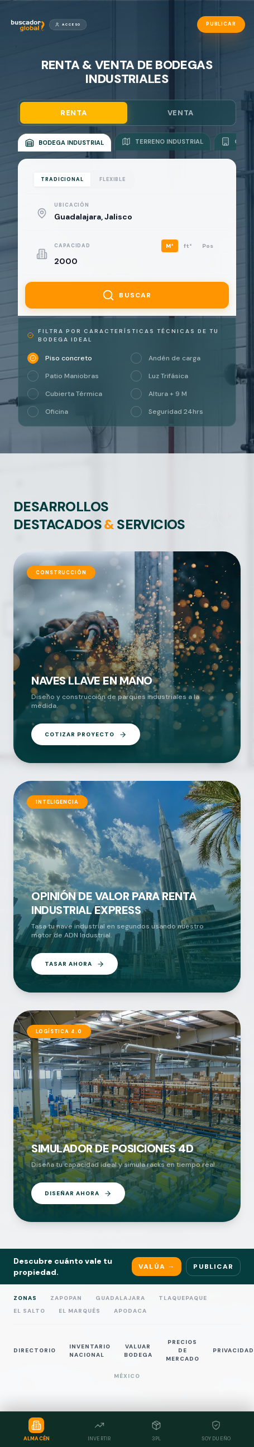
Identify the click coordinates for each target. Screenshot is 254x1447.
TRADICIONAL (62, 179)
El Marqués (79, 1310)
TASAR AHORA (74, 964)
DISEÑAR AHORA (78, 1193)
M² (170, 246)
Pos (207, 246)
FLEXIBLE (112, 179)
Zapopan (66, 1298)
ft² (188, 246)
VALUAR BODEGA (138, 1350)
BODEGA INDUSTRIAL (64, 142)
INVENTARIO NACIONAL (90, 1350)
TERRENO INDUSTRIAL (162, 141)
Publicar (221, 24)
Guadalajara (120, 1298)
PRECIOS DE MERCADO (182, 1350)
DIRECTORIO (34, 1350)
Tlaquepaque (183, 1298)
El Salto (29, 1310)
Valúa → (156, 1266)
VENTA (180, 113)
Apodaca (130, 1310)
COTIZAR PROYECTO (86, 735)
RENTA (73, 113)
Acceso (68, 24)
